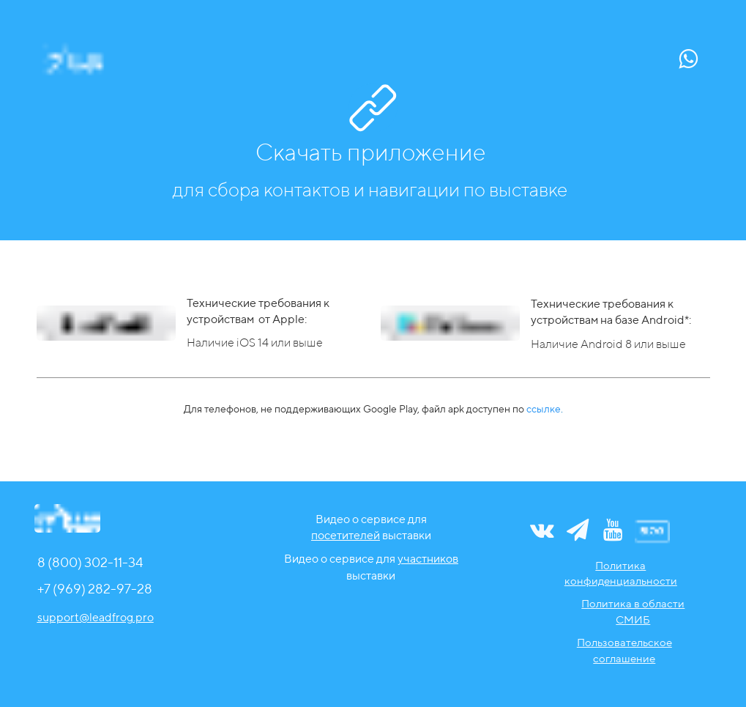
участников (428, 559)
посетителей (345, 535)
